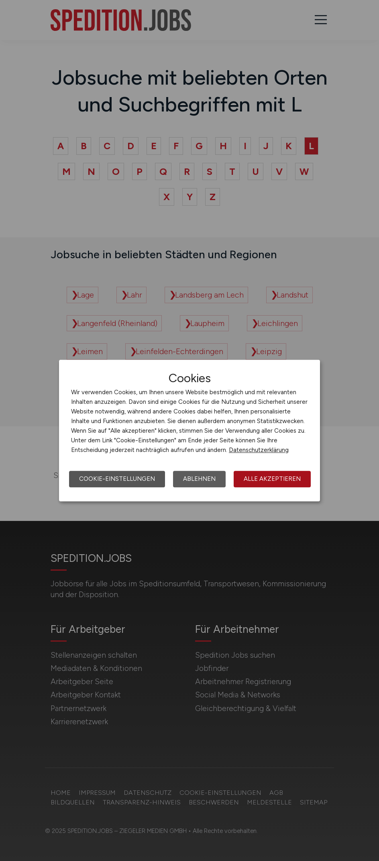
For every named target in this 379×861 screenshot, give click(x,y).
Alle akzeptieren (272, 478)
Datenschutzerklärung (259, 450)
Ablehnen (199, 478)
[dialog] (189, 431)
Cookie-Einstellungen (117, 478)
